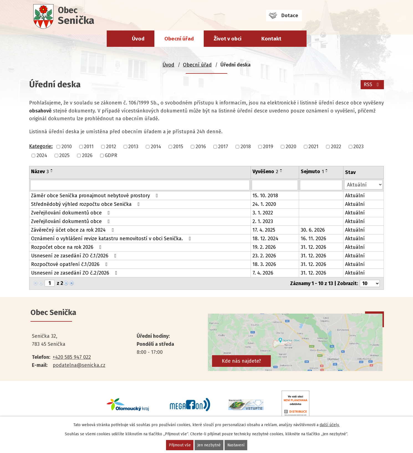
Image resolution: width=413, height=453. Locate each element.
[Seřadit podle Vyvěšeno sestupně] (281, 172)
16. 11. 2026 (313, 239)
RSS (372, 84)
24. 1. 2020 (264, 204)
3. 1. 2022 (263, 213)
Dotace (289, 15)
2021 (313, 147)
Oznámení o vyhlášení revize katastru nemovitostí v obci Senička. (112, 239)
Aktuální (355, 196)
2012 (111, 147)
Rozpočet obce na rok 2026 (67, 247)
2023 (358, 147)
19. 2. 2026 (264, 247)
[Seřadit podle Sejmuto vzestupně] (327, 169)
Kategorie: (41, 146)
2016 (201, 147)
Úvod (138, 38)
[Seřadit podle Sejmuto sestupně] (327, 172)
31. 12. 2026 (313, 247)
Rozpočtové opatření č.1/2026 (70, 264)
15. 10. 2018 (265, 196)
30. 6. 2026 (313, 230)
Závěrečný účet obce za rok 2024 (73, 230)
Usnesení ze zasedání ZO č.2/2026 (75, 273)
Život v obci (227, 38)
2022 (336, 147)
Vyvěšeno (265, 171)
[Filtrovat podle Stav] (363, 185)
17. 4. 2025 (264, 230)
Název (40, 171)
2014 (156, 147)
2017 (223, 147)
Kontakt (271, 38)
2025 (64, 155)
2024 (42, 155)
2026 (87, 155)
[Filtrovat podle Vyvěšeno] (275, 185)
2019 (268, 147)
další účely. (330, 425)
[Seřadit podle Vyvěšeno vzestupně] (281, 169)
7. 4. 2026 (263, 273)
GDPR (111, 155)
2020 (291, 147)
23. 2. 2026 (264, 256)
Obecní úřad (179, 38)
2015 (178, 147)
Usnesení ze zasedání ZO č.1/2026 (75, 256)
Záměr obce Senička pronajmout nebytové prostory (95, 196)
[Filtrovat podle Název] (140, 185)
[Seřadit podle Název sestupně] (52, 172)
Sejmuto (312, 171)
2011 (89, 147)
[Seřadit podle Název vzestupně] (52, 169)
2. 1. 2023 (263, 221)
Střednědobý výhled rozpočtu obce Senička (86, 204)
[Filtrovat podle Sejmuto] (321, 185)
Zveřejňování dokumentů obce (71, 213)
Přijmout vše (179, 445)
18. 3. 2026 (264, 264)
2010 (67, 147)
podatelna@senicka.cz (79, 365)
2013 (133, 147)
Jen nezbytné (208, 445)
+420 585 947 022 (72, 357)
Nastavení (235, 445)
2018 (246, 147)
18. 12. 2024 (265, 239)
